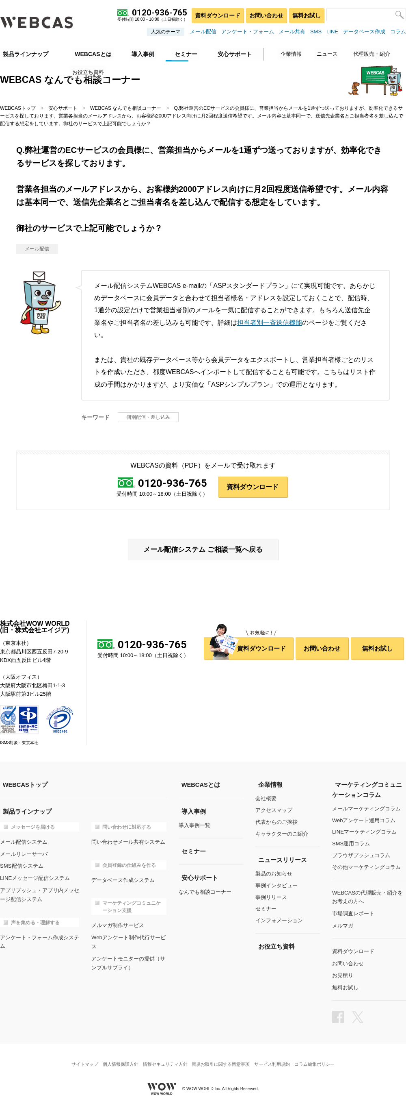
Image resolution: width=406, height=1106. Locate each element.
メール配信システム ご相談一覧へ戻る (203, 550)
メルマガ (342, 924)
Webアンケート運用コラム (364, 820)
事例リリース (271, 897)
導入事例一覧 (194, 826)
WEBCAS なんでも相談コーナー (125, 108)
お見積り (342, 973)
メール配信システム (24, 842)
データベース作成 (364, 31)
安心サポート (63, 108)
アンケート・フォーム (247, 31)
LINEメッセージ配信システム (35, 877)
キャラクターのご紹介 (281, 834)
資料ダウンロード (215, 14)
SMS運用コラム (351, 844)
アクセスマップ (273, 811)
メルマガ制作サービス (117, 924)
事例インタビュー (276, 886)
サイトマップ (79, 1059)
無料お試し (306, 14)
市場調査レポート (353, 913)
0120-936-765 (172, 483)
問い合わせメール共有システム (128, 842)
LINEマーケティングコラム (364, 832)
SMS (316, 31)
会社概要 (265, 799)
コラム (398, 31)
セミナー (265, 909)
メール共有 (292, 31)
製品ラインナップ (22, 53)
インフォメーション (279, 921)
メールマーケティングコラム (366, 809)
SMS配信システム (21, 865)
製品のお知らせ (273, 874)
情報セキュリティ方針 (164, 1059)
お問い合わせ (265, 14)
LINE (332, 31)
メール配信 (203, 31)
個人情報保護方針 (117, 1059)
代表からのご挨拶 (276, 822)
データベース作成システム (123, 879)
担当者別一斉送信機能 (269, 322)
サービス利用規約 (276, 1059)
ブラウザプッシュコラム (361, 856)
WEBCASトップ (18, 108)
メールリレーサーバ (24, 853)
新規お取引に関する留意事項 (222, 1059)
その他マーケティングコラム (366, 867)
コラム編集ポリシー (320, 1059)
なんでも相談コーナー (205, 891)
